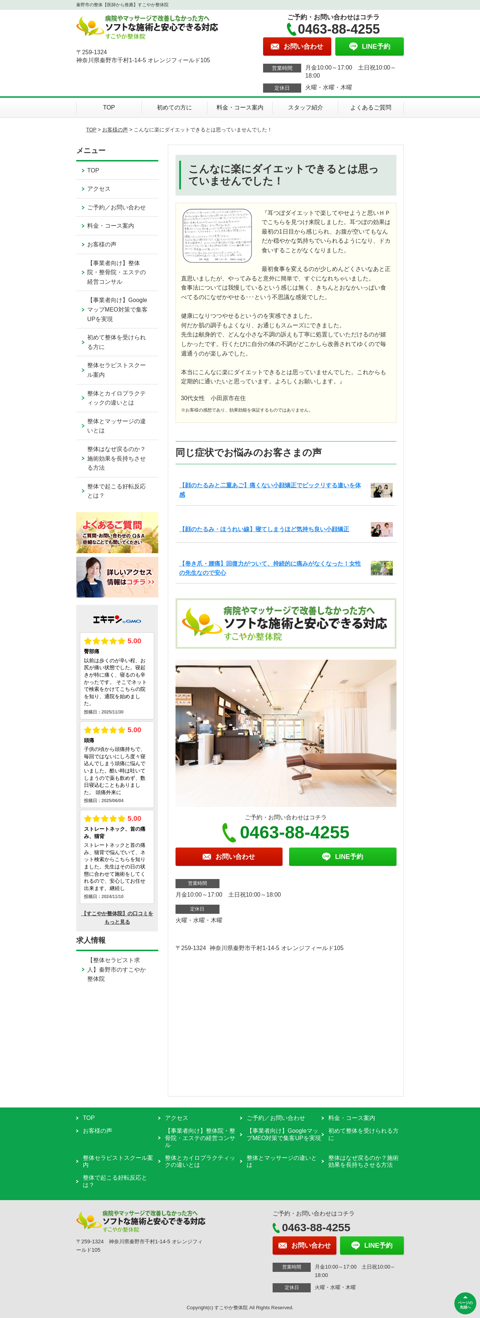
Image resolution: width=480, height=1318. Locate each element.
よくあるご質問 (370, 107)
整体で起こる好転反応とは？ (116, 491)
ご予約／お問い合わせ (116, 207)
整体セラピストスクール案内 (116, 370)
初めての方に (174, 107)
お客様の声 (115, 130)
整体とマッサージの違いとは (116, 426)
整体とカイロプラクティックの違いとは (116, 398)
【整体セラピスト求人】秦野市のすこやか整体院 (116, 969)
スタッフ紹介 (305, 107)
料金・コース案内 (240, 107)
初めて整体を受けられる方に (116, 342)
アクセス (99, 189)
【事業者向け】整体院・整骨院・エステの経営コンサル (116, 272)
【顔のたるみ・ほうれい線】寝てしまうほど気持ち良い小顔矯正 (264, 529)
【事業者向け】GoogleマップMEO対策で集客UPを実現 (117, 309)
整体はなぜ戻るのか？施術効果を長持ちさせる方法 (116, 458)
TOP (109, 107)
